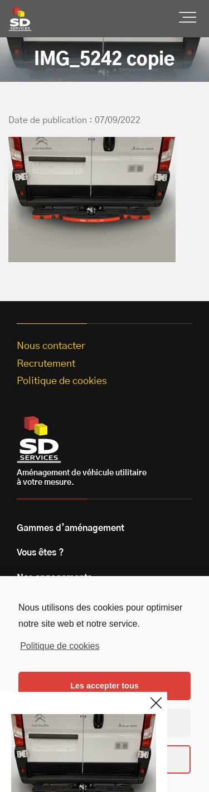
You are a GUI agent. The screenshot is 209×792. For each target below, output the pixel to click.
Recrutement (46, 364)
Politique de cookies (59, 646)
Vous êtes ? (40, 552)
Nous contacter (51, 346)
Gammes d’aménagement (70, 528)
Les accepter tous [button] (104, 685)
